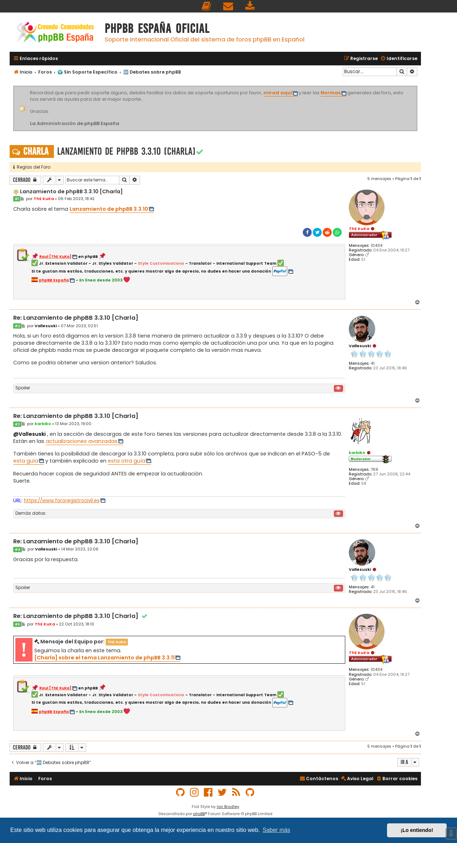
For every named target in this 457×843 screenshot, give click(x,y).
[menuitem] (206, 6)
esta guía (25, 460)
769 (374, 469)
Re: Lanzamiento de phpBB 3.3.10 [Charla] (76, 318)
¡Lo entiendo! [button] (417, 830)
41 (373, 363)
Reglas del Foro (31, 167)
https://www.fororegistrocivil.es (62, 501)
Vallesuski (360, 346)
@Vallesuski (29, 434)
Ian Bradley (228, 806)
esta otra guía (126, 460)
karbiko (357, 452)
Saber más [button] (276, 830)
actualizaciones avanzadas (81, 441)
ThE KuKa (359, 228)
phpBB (199, 814)
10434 (376, 245)
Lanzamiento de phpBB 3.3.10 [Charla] (126, 151)
